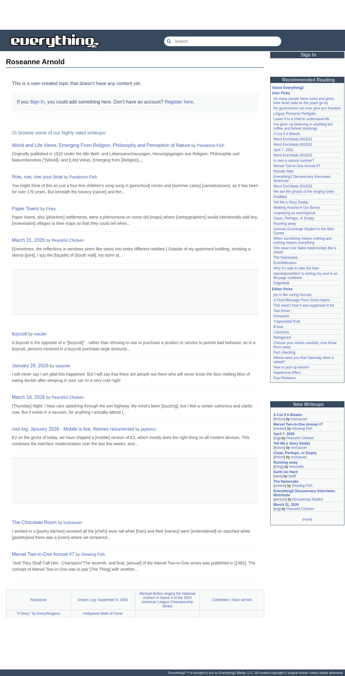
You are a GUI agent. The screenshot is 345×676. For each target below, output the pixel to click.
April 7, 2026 (284, 434)
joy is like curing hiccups (292, 295)
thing (278, 467)
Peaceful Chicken (68, 240)
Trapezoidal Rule (286, 321)
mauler (40, 334)
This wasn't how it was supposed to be (303, 305)
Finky (51, 208)
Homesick (281, 316)
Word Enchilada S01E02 (292, 139)
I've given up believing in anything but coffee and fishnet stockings (303, 126)
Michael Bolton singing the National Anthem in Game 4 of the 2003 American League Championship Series (167, 600)
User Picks (281, 93)
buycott (19, 333)
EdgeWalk (281, 283)
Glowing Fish (93, 554)
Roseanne (38, 600)
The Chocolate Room (34, 522)
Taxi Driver (281, 311)
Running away (284, 224)
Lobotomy (281, 332)
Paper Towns (25, 208)
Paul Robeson (284, 378)
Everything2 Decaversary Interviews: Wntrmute (304, 493)
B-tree (278, 327)
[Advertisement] (172, 14)
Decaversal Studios (307, 499)
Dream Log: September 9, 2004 (103, 600)
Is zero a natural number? (293, 161)
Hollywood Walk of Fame (102, 613)
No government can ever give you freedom (307, 108)
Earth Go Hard (285, 472)
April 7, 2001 (283, 150)
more (307, 519)
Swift (292, 476)
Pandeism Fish (210, 145)
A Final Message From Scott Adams (301, 300)
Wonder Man (283, 171)
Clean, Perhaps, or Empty (293, 218)
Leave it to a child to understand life (301, 119)
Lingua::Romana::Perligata (294, 114)
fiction (279, 419)
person (280, 499)
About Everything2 (288, 88)
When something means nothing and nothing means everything (302, 240)
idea (278, 476)
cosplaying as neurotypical (294, 213)
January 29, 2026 (30, 365)
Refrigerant (282, 337)
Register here (179, 101)
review (280, 428)
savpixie (62, 365)
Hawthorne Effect (287, 373)
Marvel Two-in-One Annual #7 (43, 554)
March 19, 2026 (28, 397)
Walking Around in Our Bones (296, 208)
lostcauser (73, 522)
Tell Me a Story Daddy (290, 202)
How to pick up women (291, 367)
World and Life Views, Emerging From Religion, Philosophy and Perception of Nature (101, 145)
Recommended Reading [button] (308, 79)
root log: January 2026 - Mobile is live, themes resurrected (73, 429)
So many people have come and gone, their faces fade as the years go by (303, 101)
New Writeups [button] (308, 404)
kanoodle (296, 467)
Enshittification (284, 263)
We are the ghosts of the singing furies (303, 191)
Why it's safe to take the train (296, 268)
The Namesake (285, 257)
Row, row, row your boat (37, 176)
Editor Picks (282, 289)
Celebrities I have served (231, 600)
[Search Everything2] (222, 41)
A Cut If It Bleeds (286, 134)
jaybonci (148, 429)
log (277, 438)
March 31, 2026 (28, 240)
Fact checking (284, 352)
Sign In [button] (308, 54)
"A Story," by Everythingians (38, 613)
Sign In (37, 101)
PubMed (280, 197)
